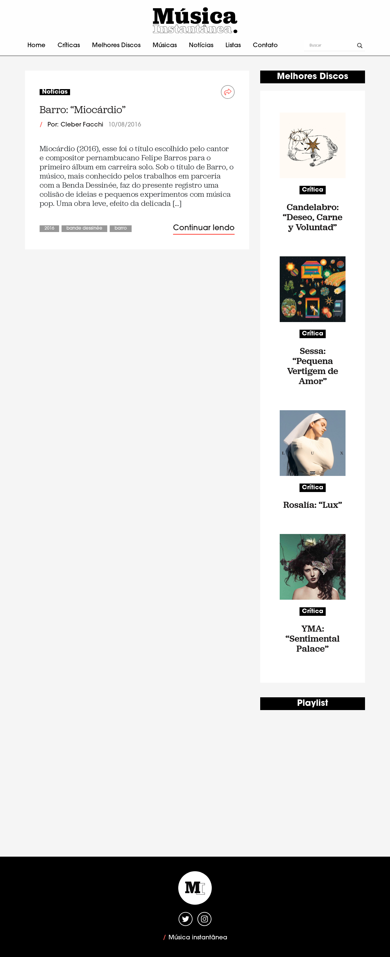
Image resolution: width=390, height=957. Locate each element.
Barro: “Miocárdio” (83, 110)
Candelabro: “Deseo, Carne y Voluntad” (312, 217)
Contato (265, 46)
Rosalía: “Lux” (312, 505)
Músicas (165, 46)
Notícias (201, 46)
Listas (233, 46)
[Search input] (332, 45)
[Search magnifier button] (360, 45)
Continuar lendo (204, 228)
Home (36, 46)
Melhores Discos (116, 46)
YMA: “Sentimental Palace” (312, 638)
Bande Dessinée (84, 228)
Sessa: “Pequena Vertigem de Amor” (312, 366)
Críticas (69, 46)
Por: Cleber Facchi (75, 125)
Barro (121, 228)
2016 (49, 228)
